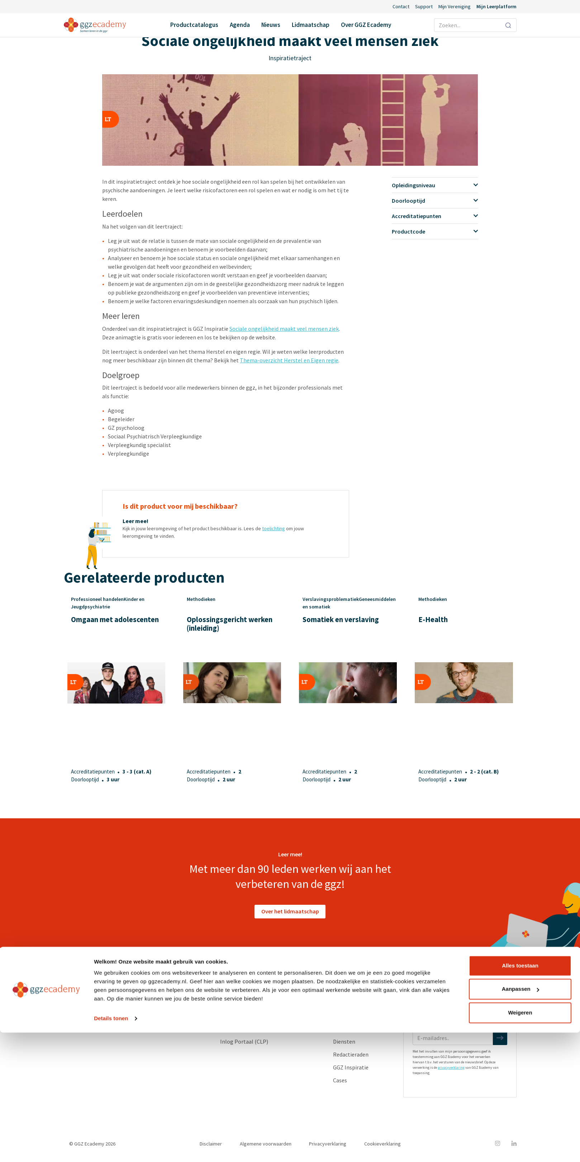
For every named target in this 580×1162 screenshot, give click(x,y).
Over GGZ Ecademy (366, 25)
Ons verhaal (347, 989)
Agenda (240, 25)
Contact (401, 6)
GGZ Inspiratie (351, 1067)
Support (424, 6)
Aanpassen (520, 1118)
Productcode (434, 231)
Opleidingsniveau (434, 185)
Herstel (116, 1002)
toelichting (273, 528)
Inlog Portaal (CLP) (244, 1041)
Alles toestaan (520, 1095)
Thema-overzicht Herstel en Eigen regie (289, 360)
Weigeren (520, 1142)
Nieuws (270, 25)
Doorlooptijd (434, 200)
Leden (340, 1002)
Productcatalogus (194, 25)
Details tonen (111, 1148)
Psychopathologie (129, 1015)
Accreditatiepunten (434, 216)
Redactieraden (351, 1054)
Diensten (344, 1041)
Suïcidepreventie (127, 1028)
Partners (344, 1015)
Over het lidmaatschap (290, 911)
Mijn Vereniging (454, 6)
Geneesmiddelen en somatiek (143, 989)
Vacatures (345, 1028)
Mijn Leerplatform (496, 6)
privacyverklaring (451, 1067)
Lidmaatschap (310, 25)
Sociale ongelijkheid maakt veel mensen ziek (284, 328)
